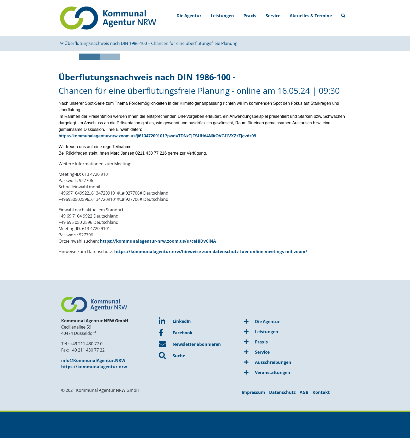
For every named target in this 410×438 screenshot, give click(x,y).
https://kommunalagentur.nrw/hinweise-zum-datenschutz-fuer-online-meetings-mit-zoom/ (210, 251)
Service (273, 16)
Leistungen (222, 16)
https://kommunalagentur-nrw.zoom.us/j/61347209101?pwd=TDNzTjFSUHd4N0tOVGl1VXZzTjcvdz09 (157, 136)
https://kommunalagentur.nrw (94, 367)
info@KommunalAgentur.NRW (93, 360)
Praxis (249, 16)
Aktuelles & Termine (311, 16)
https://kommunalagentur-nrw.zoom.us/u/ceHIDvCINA (158, 241)
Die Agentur (188, 16)
